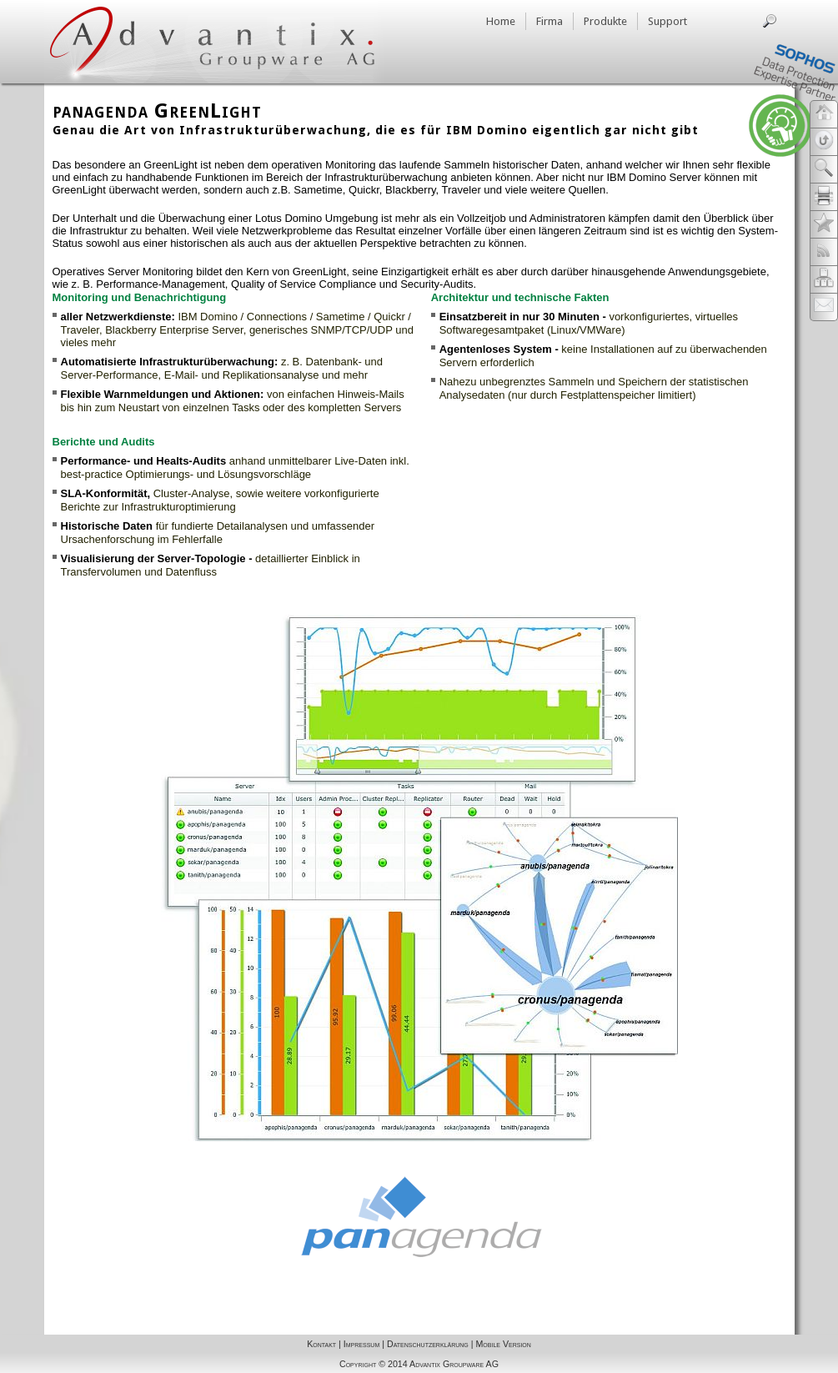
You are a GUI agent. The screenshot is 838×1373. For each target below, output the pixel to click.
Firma (549, 21)
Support (667, 21)
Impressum (361, 1344)
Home (500, 21)
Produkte (605, 21)
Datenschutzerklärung (428, 1344)
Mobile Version (502, 1344)
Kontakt (321, 1344)
